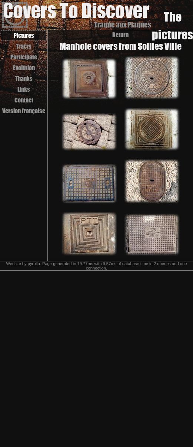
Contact (23, 100)
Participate (23, 57)
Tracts (23, 46)
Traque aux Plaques (122, 24)
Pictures (24, 35)
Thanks (24, 78)
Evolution (24, 67)
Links (23, 89)
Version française (23, 110)
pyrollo (34, 263)
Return (120, 34)
